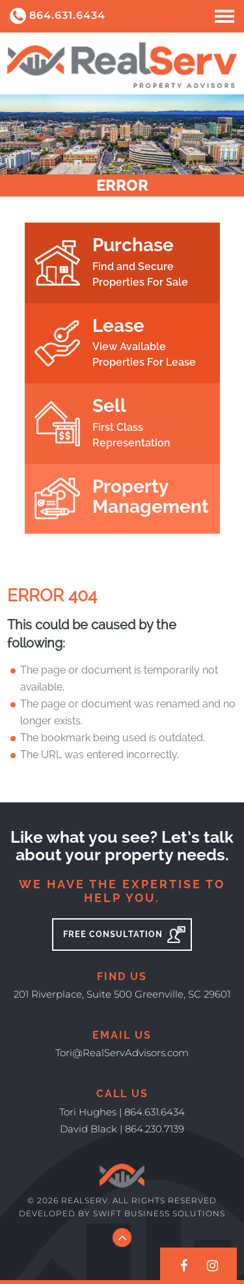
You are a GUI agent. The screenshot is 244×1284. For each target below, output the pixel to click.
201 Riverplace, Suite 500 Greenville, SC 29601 (122, 994)
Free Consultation (124, 934)
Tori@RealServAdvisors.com (122, 1052)
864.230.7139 (154, 1129)
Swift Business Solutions (159, 1213)
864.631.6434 (57, 16)
